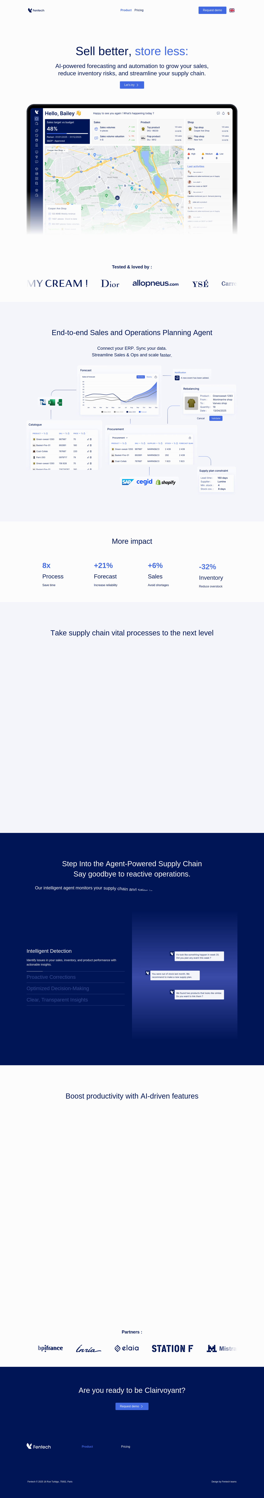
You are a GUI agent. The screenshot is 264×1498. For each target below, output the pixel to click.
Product (125, 10)
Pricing (139, 10)
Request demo (212, 10)
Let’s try (132, 87)
